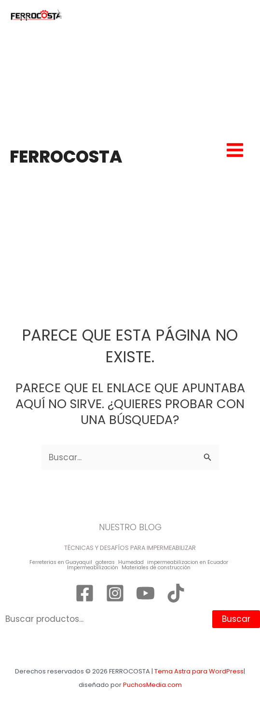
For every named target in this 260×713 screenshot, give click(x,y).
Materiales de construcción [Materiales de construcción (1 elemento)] (156, 568)
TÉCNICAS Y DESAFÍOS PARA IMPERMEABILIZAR (130, 548)
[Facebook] (84, 593)
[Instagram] (115, 593)
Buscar (236, 619)
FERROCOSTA (66, 156)
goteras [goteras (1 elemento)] (105, 562)
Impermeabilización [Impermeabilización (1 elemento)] (92, 568)
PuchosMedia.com (152, 684)
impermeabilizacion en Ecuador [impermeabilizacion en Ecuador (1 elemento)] (187, 562)
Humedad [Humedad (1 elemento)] (131, 562)
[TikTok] (176, 593)
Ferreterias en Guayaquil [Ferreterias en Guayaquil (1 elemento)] (60, 562)
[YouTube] (145, 593)
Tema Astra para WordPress (199, 671)
